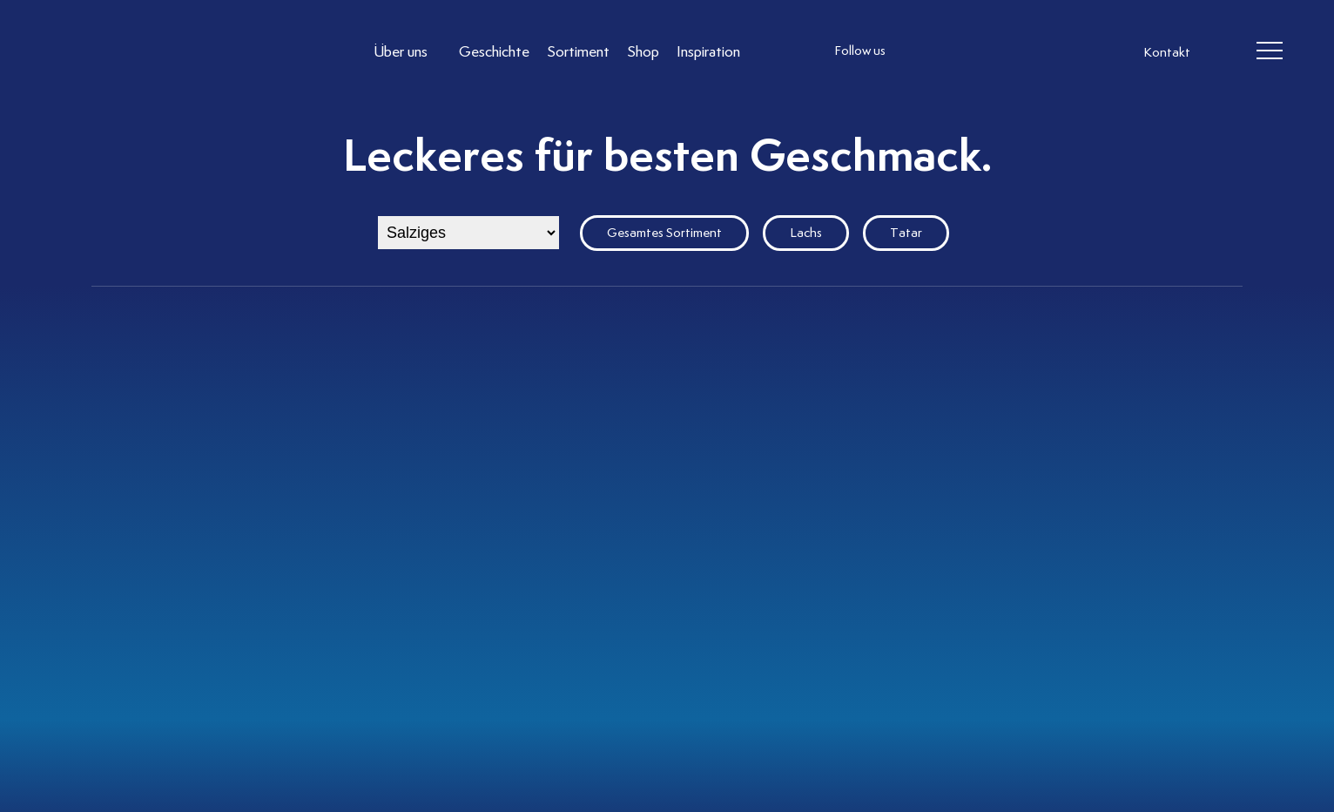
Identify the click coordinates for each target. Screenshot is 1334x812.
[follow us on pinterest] (1025, 51)
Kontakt (1166, 52)
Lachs (806, 232)
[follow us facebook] (956, 51)
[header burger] (1269, 51)
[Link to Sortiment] (578, 51)
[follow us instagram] (921, 51)
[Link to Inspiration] (708, 51)
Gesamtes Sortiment (664, 232)
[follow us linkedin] (990, 51)
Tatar (906, 232)
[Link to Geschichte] (494, 51)
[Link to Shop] (643, 51)
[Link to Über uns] (407, 51)
